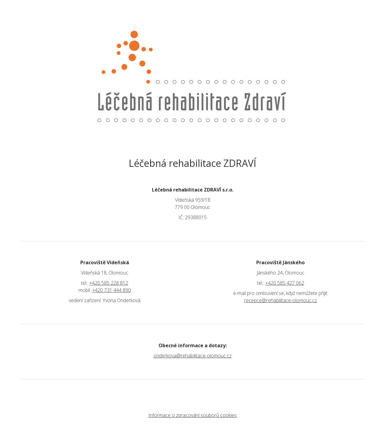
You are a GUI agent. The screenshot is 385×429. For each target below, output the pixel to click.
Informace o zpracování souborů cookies (192, 415)
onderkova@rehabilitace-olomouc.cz (192, 355)
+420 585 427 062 (284, 283)
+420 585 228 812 (108, 283)
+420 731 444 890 (111, 290)
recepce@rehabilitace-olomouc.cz (280, 300)
